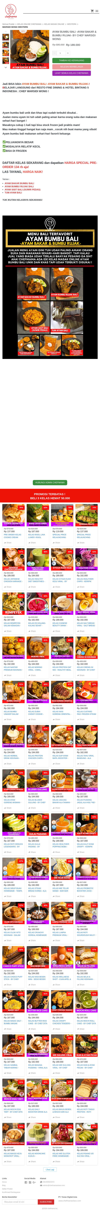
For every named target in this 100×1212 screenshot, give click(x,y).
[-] (25, 1182)
